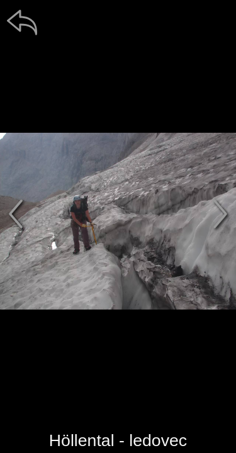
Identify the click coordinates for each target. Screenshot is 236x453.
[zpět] (22, 22)
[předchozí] (15, 214)
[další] (220, 214)
